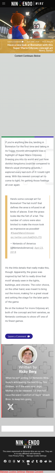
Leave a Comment (15, 42)
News (42, 50)
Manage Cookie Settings (36, 456)
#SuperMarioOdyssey (22, 233)
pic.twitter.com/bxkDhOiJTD (26, 237)
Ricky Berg (46, 42)
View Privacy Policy (16, 456)
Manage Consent (34, 471)
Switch (49, 50)
